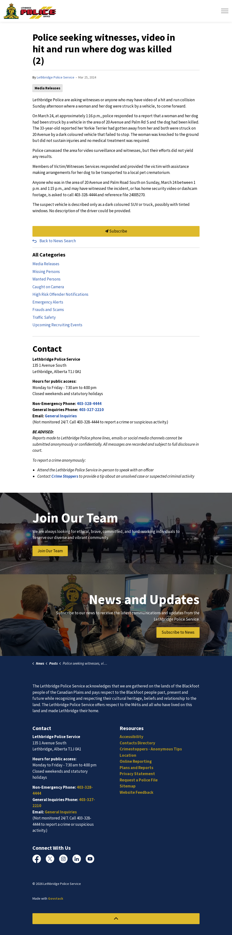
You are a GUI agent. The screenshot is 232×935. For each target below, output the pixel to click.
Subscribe (116, 231)
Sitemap (128, 786)
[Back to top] (116, 918)
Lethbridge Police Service (55, 77)
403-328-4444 (89, 403)
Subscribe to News (178, 632)
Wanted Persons (46, 279)
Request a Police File (139, 780)
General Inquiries (61, 416)
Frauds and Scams (48, 309)
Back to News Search (57, 240)
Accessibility (131, 736)
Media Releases (47, 88)
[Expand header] (224, 11)
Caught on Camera (48, 286)
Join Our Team (50, 551)
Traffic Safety (44, 317)
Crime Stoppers (64, 476)
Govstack (55, 898)
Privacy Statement (137, 773)
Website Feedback (136, 792)
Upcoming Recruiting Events (57, 324)
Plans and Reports (136, 767)
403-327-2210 (91, 409)
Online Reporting (136, 761)
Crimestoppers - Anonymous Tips (151, 749)
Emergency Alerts (47, 302)
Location (128, 755)
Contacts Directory (137, 743)
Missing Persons (46, 271)
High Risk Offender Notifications (60, 294)
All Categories (48, 254)
